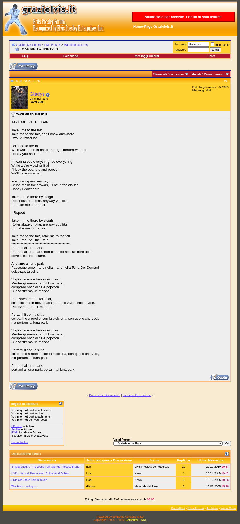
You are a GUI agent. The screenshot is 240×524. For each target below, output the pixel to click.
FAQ (25, 56)
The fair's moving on (24, 486)
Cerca (212, 56)
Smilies (15, 429)
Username (180, 44)
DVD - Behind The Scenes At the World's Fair (40, 473)
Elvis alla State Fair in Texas (29, 479)
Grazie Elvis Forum (28, 44)
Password (180, 49)
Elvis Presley (52, 44)
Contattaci (178, 508)
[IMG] (14, 432)
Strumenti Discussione (169, 74)
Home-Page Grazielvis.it (153, 27)
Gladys (37, 94)
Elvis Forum (195, 508)
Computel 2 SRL (136, 519)
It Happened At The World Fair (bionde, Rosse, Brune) (45, 466)
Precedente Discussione (104, 395)
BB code (16, 426)
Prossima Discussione (137, 395)
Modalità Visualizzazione (208, 74)
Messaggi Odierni (147, 56)
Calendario (70, 56)
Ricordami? (220, 44)
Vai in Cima (228, 508)
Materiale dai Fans (76, 44)
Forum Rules (19, 442)
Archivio (212, 508)
